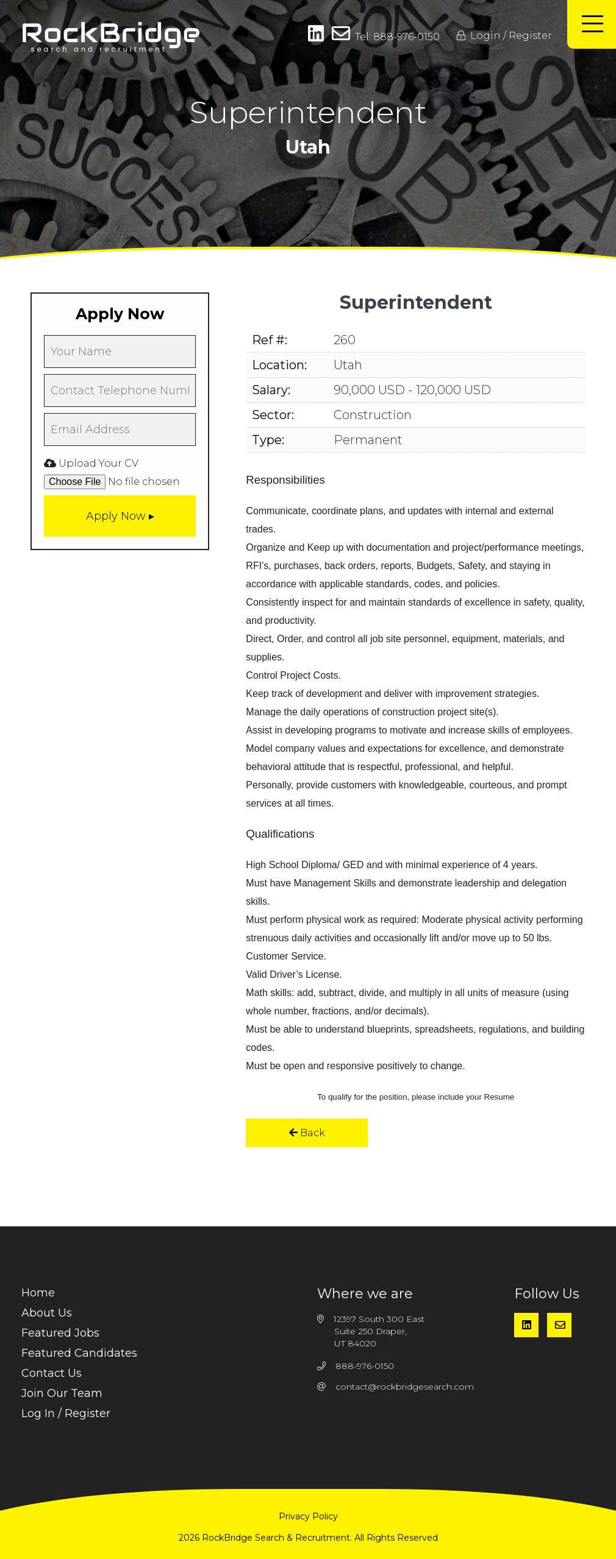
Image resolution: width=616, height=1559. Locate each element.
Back (307, 1133)
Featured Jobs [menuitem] (60, 1333)
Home (38, 1292)
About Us (46, 1313)
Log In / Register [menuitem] (65, 1413)
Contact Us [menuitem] (51, 1373)
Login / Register (504, 35)
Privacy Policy (308, 1516)
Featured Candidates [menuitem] (79, 1353)
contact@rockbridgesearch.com (404, 1386)
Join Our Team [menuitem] (61, 1393)
